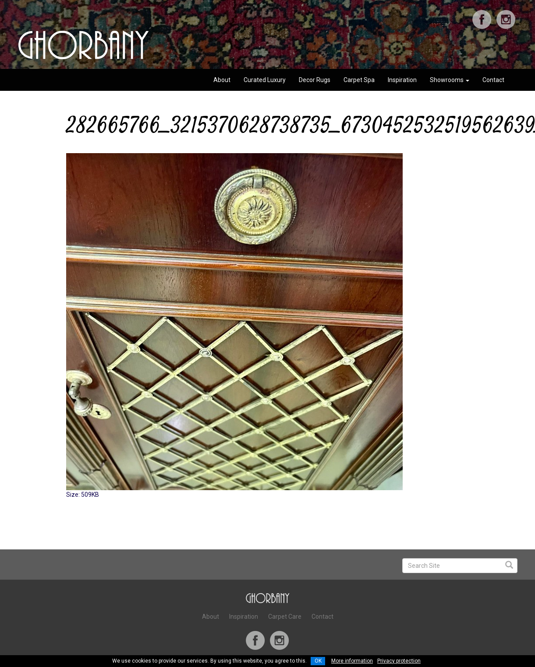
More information (352, 661)
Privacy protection (399, 661)
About (221, 79)
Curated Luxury (265, 79)
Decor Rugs (314, 79)
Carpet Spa (359, 79)
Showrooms (449, 79)
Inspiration (402, 79)
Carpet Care (284, 616)
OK (318, 661)
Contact (493, 79)
